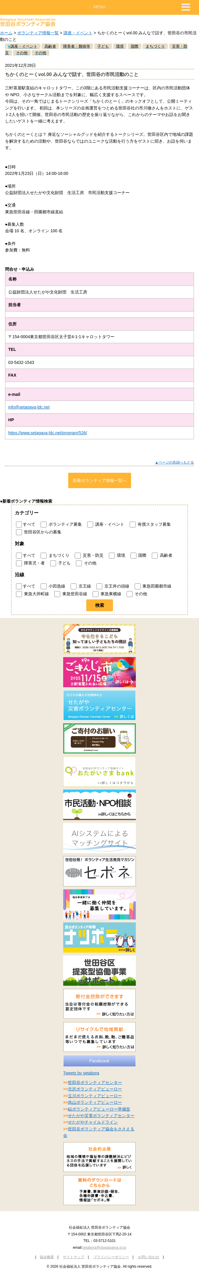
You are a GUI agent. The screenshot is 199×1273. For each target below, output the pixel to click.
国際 (138, 556)
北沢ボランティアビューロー (95, 1089)
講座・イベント (78, 32)
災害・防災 (89, 556)
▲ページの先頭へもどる (174, 462)
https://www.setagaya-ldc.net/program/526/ (47, 432)
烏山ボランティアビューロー (95, 1102)
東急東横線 (107, 594)
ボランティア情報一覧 (38, 32)
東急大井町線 (32, 594)
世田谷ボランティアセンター (95, 1082)
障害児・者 (30, 563)
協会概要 (47, 1257)
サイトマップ (73, 1257)
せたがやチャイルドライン (93, 1122)
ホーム (6, 32)
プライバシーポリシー (111, 1257)
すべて (25, 524)
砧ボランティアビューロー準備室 (99, 1109)
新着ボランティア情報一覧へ (100, 480)
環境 (117, 556)
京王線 (81, 586)
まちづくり (55, 556)
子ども (60, 563)
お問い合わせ (148, 1257)
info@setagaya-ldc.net (29, 407)
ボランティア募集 (61, 524)
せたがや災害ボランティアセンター (101, 1115)
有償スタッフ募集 (150, 524)
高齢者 (162, 556)
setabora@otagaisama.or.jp (104, 1247)
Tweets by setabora (81, 1073)
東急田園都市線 (153, 586)
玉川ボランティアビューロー (95, 1095)
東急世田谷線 (70, 594)
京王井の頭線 (112, 586)
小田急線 (53, 586)
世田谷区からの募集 (38, 532)
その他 (86, 563)
